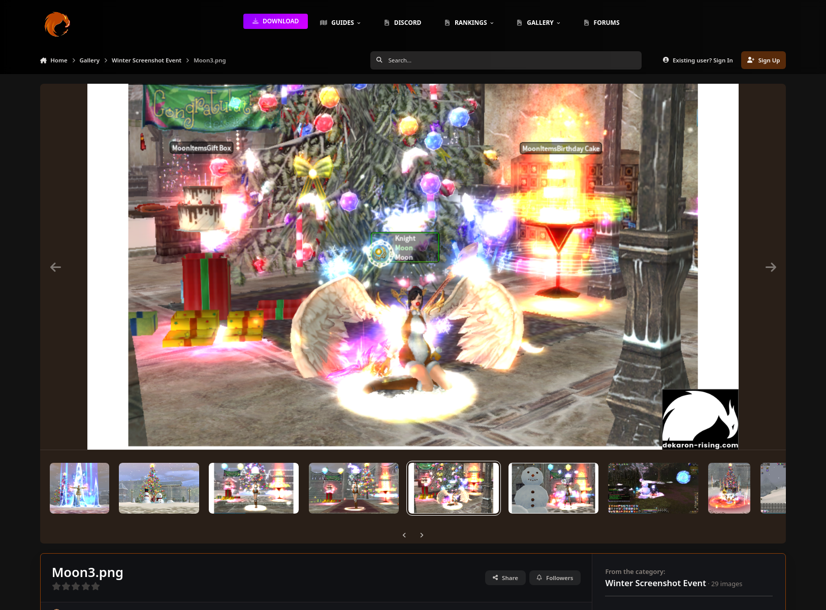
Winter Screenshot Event (655, 583)
